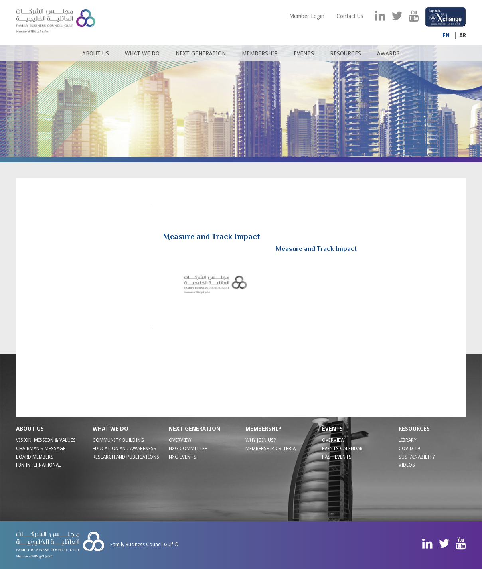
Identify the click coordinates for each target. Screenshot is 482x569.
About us (95, 53)
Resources (345, 53)
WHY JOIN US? (260, 440)
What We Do (142, 53)
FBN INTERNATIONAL (38, 465)
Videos (407, 465)
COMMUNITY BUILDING (118, 440)
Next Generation (201, 53)
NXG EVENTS (182, 457)
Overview (333, 440)
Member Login (306, 16)
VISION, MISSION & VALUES (46, 440)
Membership (260, 53)
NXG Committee (188, 448)
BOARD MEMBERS (34, 457)
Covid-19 (409, 448)
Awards (388, 53)
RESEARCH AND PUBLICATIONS (126, 457)
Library (408, 440)
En (446, 35)
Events (304, 53)
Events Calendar (342, 448)
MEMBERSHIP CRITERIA (270, 448)
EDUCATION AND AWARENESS (124, 448)
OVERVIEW (180, 440)
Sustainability (417, 457)
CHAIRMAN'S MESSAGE (40, 448)
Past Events (337, 457)
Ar (462, 35)
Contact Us (349, 16)
